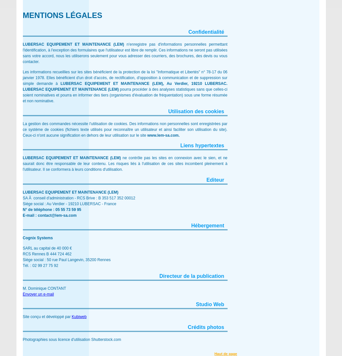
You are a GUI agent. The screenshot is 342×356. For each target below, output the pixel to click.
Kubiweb (79, 317)
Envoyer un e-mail (38, 294)
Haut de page (225, 354)
